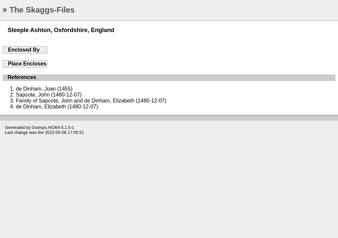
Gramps (39, 127)
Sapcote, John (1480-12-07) (49, 95)
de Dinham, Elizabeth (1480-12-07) (57, 106)
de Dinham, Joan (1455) (44, 89)
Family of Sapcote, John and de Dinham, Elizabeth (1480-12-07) (91, 100)
